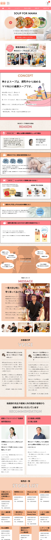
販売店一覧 (46, 8)
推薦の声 (37, 8)
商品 (9, 8)
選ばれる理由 (27, 8)
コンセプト (17, 8)
